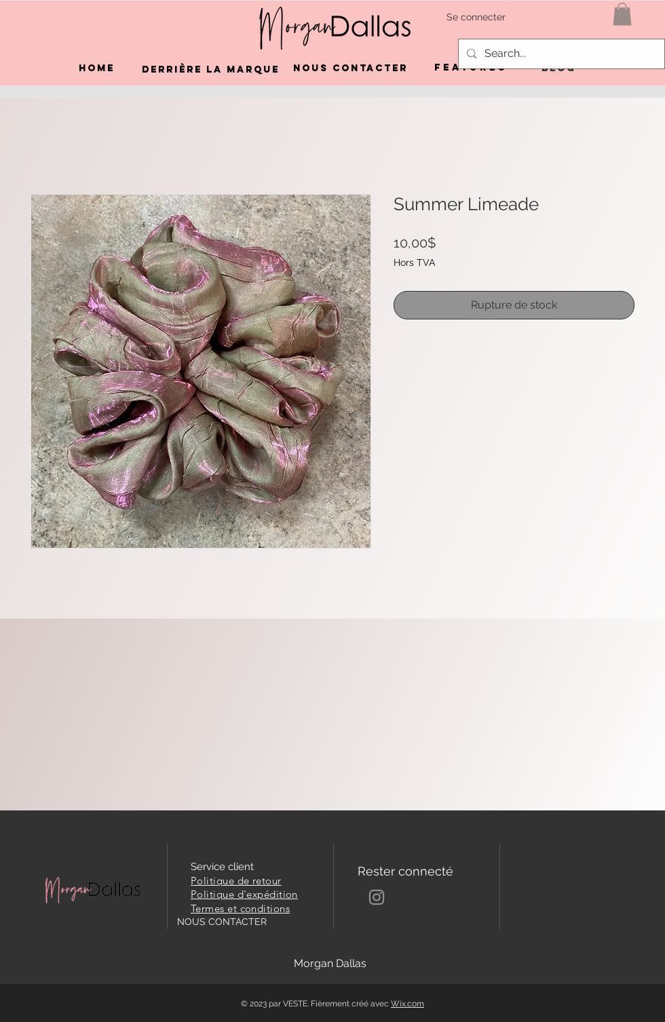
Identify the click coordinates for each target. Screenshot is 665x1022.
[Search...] (560, 53)
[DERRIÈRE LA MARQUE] (211, 70)
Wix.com (407, 1003)
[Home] (97, 68)
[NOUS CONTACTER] (350, 68)
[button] (622, 14)
